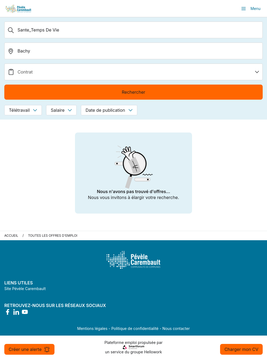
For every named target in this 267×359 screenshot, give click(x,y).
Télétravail (23, 110)
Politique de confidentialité (135, 328)
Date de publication (108, 110)
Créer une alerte (29, 349)
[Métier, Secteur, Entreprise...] (133, 30)
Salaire (61, 110)
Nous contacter (176, 328)
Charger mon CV (241, 349)
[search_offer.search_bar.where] (133, 51)
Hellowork (153, 352)
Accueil (11, 235)
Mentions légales (92, 328)
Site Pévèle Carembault (25, 288)
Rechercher (133, 92)
